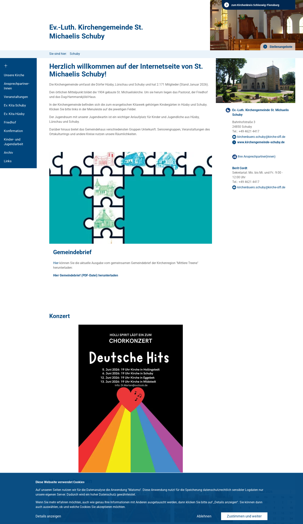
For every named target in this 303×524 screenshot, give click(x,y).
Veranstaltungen (16, 97)
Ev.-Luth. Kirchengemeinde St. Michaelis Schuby (96, 31)
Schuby (75, 54)
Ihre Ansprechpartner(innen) (257, 156)
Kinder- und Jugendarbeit (13, 141)
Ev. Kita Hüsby (14, 114)
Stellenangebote (280, 47)
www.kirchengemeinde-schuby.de (261, 142)
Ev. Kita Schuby (15, 105)
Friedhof (10, 122)
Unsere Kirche (14, 75)
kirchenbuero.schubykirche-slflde (261, 137)
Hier (56, 263)
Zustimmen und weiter (244, 516)
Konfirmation (13, 131)
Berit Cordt (239, 168)
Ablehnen (204, 516)
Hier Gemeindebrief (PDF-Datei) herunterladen (85, 275)
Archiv (8, 152)
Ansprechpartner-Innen (16, 86)
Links (8, 161)
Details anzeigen (48, 516)
